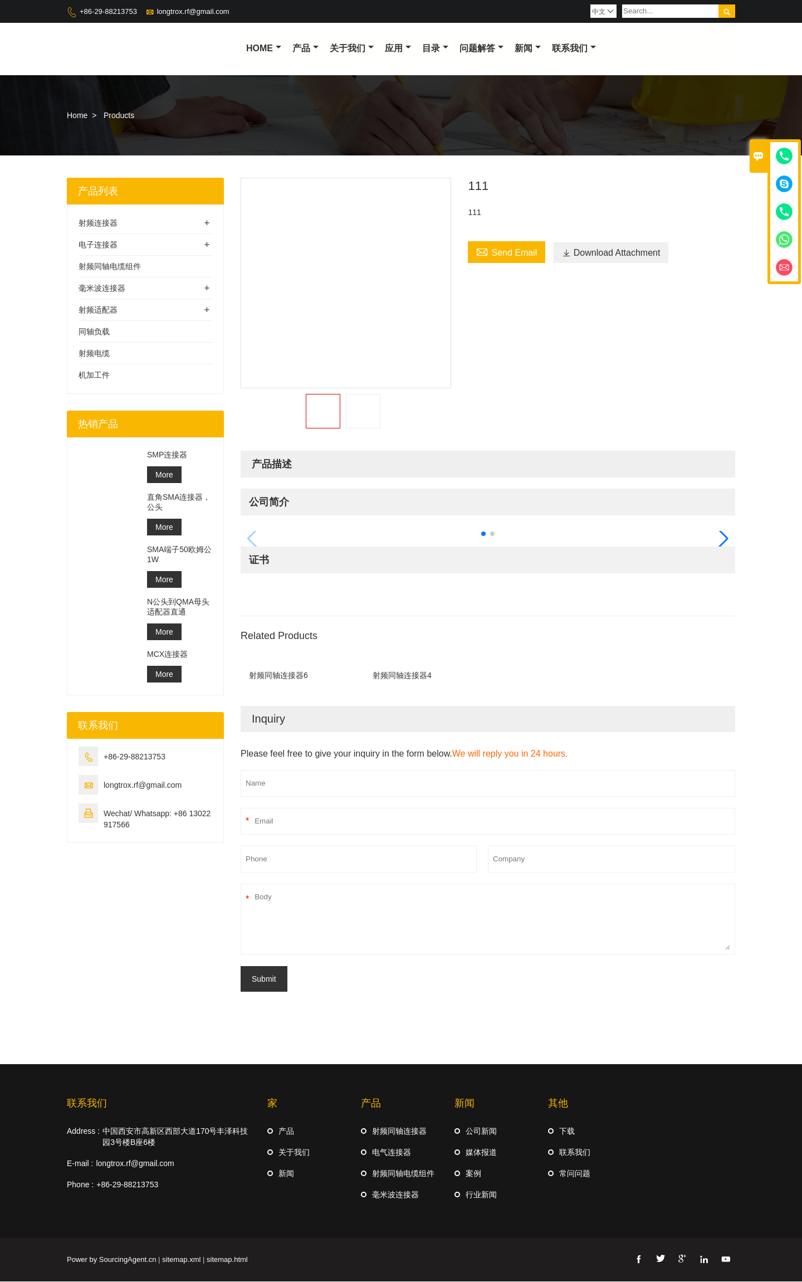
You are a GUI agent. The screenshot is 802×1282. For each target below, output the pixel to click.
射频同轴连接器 (399, 1131)
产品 (305, 48)
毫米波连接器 (102, 288)
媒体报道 (481, 1152)
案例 (473, 1173)
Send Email (506, 252)
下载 (567, 1131)
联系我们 (574, 48)
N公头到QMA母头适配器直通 (178, 607)
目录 (435, 48)
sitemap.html (227, 1260)
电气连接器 (391, 1152)
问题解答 (481, 48)
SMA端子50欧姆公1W (179, 554)
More (164, 475)
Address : (83, 1131)
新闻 (528, 48)
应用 (398, 48)
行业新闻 (481, 1195)
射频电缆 (94, 353)
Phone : (80, 1185)
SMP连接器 (167, 455)
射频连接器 (98, 223)
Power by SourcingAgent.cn (111, 1260)
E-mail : (80, 1163)
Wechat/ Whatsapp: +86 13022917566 (157, 820)
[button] (483, 534)
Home (263, 48)
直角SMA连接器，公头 (179, 502)
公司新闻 (481, 1131)
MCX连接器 (167, 654)
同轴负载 (94, 332)
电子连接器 (98, 245)
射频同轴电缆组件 (110, 266)
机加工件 (94, 375)
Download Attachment (611, 253)
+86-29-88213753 (108, 11)
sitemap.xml (181, 1260)
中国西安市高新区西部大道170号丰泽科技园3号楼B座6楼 (175, 1137)
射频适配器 (98, 310)
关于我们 (352, 48)
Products (119, 115)
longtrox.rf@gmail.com (193, 11)
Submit (264, 979)
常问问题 (574, 1173)
